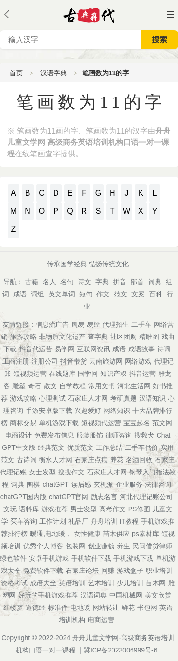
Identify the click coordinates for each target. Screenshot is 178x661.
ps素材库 (145, 533)
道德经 (36, 607)
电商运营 (101, 620)
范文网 (162, 423)
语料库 (29, 509)
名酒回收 (139, 460)
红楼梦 (13, 607)
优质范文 (80, 447)
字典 (102, 282)
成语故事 (141, 349)
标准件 (58, 607)
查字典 (98, 336)
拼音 (119, 282)
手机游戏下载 (133, 558)
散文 (50, 386)
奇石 (34, 386)
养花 (116, 460)
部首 (137, 282)
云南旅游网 (105, 361)
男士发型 (83, 509)
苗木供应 (116, 533)
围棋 (33, 484)
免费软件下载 (43, 570)
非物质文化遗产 (62, 336)
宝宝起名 (136, 423)
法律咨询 (158, 484)
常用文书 (101, 386)
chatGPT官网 (68, 496)
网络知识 (116, 410)
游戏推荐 (54, 509)
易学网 (65, 349)
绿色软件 (13, 558)
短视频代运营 (101, 423)
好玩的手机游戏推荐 (48, 595)
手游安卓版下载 (49, 410)
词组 (37, 294)
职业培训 (159, 570)
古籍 (31, 282)
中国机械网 (125, 595)
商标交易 (23, 423)
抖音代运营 (35, 349)
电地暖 (80, 607)
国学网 (88, 373)
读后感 (81, 484)
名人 (49, 282)
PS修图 (139, 509)
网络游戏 (138, 361)
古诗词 (27, 460)
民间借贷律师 (152, 546)
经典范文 (51, 447)
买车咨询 (23, 521)
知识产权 (113, 373)
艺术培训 (101, 583)
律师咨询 (118, 435)
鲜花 (128, 607)
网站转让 (106, 607)
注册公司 (44, 361)
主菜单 (170, 14)
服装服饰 (89, 435)
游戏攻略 (23, 398)
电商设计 (18, 435)
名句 (67, 282)
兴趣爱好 (88, 410)
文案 (138, 294)
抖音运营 (142, 373)
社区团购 (123, 336)
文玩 (10, 509)
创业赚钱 (101, 546)
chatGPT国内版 (23, 496)
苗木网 (156, 583)
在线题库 (62, 373)
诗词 (163, 349)
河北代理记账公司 (146, 496)
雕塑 (19, 386)
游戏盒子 (130, 570)
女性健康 (87, 533)
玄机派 (103, 484)
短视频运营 (30, 373)
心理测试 (52, 398)
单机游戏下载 (59, 423)
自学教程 (72, 386)
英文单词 (61, 294)
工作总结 (109, 447)
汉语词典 (93, 595)
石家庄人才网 (88, 398)
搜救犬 (144, 435)
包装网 (75, 546)
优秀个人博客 (43, 546)
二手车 (141, 324)
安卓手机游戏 (49, 558)
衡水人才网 (55, 460)
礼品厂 (78, 521)
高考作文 (112, 509)
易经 (93, 324)
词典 (154, 282)
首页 (16, 73)
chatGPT (55, 484)
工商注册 (15, 361)
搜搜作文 (71, 472)
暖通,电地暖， (51, 533)
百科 (155, 294)
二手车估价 (141, 447)
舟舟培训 (104, 521)
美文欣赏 (158, 595)
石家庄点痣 (91, 460)
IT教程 (129, 521)
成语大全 (43, 583)
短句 (86, 294)
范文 (120, 294)
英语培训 (72, 583)
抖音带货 (73, 361)
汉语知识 (152, 398)
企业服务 (129, 484)
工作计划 (52, 521)
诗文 (84, 282)
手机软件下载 (91, 558)
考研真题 (123, 398)
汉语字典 (53, 73)
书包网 (147, 607)
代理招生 (116, 324)
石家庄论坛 (82, 570)
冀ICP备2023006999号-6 (121, 650)
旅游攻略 (23, 336)
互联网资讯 (93, 349)
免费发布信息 (54, 435)
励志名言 (104, 496)
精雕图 (149, 336)
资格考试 (14, 583)
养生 (123, 546)
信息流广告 (52, 324)
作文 (103, 294)
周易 (77, 324)
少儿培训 (130, 583)
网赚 (107, 570)
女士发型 (42, 472)
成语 (20, 294)
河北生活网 (133, 386)
